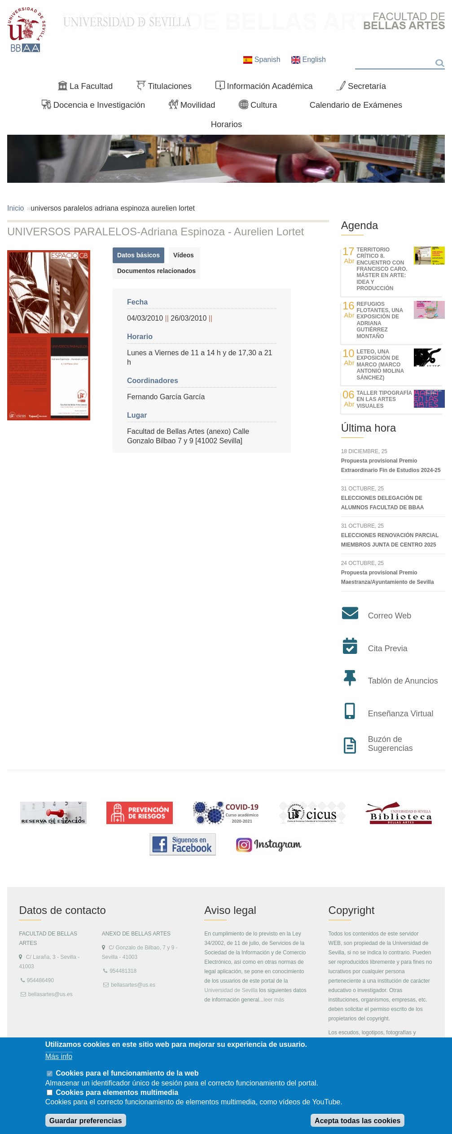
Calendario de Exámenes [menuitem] (356, 105)
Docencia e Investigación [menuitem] (97, 107)
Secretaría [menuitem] (364, 88)
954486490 (40, 980)
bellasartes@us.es (50, 994)
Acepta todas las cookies (357, 1121)
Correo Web (390, 615)
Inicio (15, 208)
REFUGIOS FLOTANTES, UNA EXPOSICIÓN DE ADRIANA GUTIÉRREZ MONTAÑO (379, 320)
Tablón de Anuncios (403, 680)
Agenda (359, 225)
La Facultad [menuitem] (89, 88)
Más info (58, 1056)
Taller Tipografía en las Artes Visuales (384, 399)
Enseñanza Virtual (401, 713)
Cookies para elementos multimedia (117, 1092)
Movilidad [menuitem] (195, 107)
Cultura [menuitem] (261, 107)
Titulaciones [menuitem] (168, 88)
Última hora (368, 428)
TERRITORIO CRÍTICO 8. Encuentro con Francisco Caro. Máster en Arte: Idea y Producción (381, 269)
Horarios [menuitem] (226, 124)
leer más (273, 1000)
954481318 (123, 971)
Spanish (262, 59)
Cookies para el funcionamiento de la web (127, 1073)
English (308, 59)
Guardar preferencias (85, 1121)
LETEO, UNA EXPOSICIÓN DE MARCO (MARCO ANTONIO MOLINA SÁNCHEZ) (380, 365)
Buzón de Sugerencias (390, 744)
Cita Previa (388, 648)
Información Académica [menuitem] (268, 88)
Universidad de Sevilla (231, 990)
